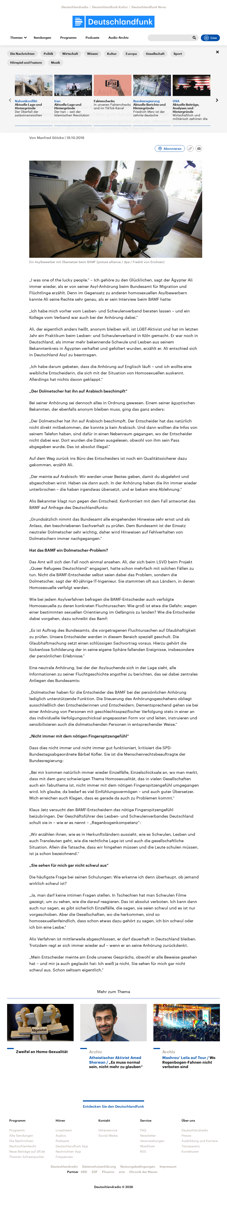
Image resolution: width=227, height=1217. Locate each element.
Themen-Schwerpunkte (26, 1157)
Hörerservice (107, 1130)
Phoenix (108, 1172)
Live (210, 37)
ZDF (95, 1172)
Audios (61, 1135)
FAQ (143, 1130)
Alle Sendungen (21, 1135)
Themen (16, 37)
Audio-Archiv (118, 37)
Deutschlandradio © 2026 (113, 1187)
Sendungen (42, 37)
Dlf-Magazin (34, 52)
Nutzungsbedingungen (137, 1166)
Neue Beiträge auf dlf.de (27, 1151)
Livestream (64, 1130)
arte (122, 1172)
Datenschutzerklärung (99, 1166)
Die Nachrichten (21, 1141)
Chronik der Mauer (143, 1172)
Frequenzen (64, 1157)
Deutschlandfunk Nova (148, 7)
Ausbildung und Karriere (200, 1141)
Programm (68, 37)
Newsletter (148, 1135)
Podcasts (92, 37)
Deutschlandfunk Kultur (110, 7)
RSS (143, 1151)
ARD (84, 1172)
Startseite (14, 52)
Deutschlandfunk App (72, 1146)
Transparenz (191, 1146)
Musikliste (147, 1146)
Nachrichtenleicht (22, 1146)
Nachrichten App (68, 1151)
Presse (186, 1135)
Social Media (108, 1135)
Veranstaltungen (152, 1141)
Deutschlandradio (74, 7)
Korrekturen (190, 1151)
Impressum (168, 1166)
